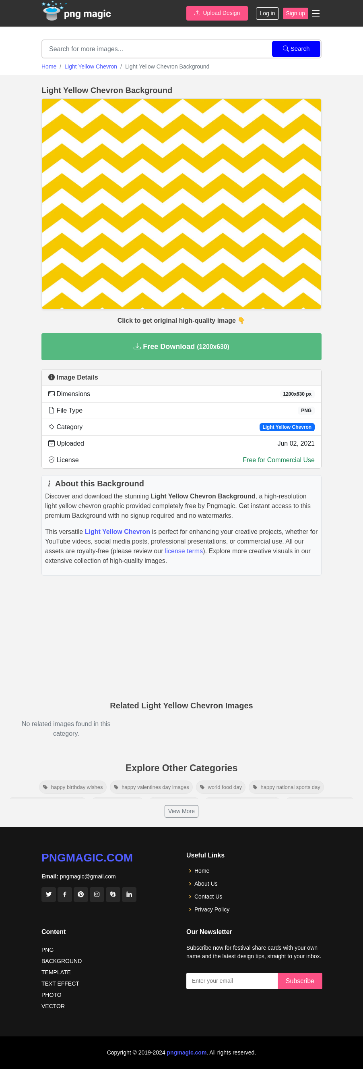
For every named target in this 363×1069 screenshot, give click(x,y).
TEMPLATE (56, 972)
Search (296, 48)
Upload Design (217, 13)
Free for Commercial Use (279, 460)
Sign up (295, 13)
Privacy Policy (211, 909)
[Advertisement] (181, 636)
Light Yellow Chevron (90, 66)
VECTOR (53, 1006)
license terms (184, 551)
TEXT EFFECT (60, 983)
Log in (267, 13)
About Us (206, 883)
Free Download (181, 346)
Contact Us (208, 896)
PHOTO (51, 995)
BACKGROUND (61, 961)
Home (48, 66)
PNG (47, 950)
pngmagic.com (87, 857)
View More (181, 811)
